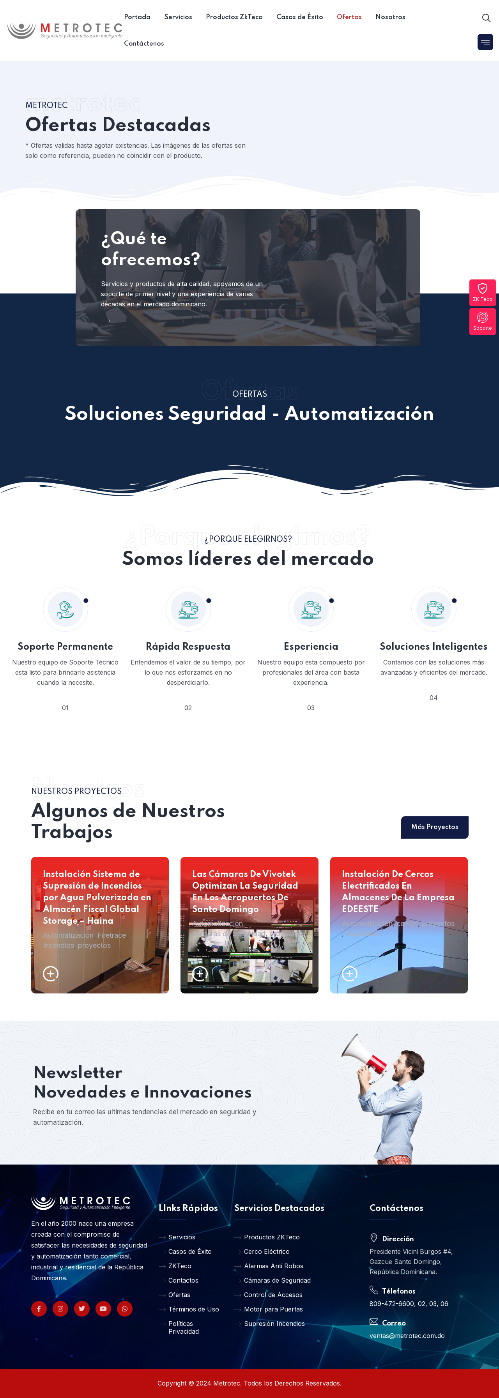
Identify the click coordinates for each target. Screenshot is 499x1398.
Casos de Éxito (185, 1251)
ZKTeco (175, 1266)
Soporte (482, 321)
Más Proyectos (434, 849)
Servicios (177, 1237)
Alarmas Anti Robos (268, 1266)
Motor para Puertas (268, 1309)
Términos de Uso (189, 1309)
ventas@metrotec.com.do (407, 1336)
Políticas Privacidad (179, 1327)
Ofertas (174, 1295)
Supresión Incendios (269, 1323)
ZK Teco (482, 292)
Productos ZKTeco (267, 1237)
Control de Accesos (268, 1295)
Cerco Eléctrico (262, 1251)
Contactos (178, 1280)
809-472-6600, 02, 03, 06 (409, 1304)
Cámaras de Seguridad (272, 1280)
